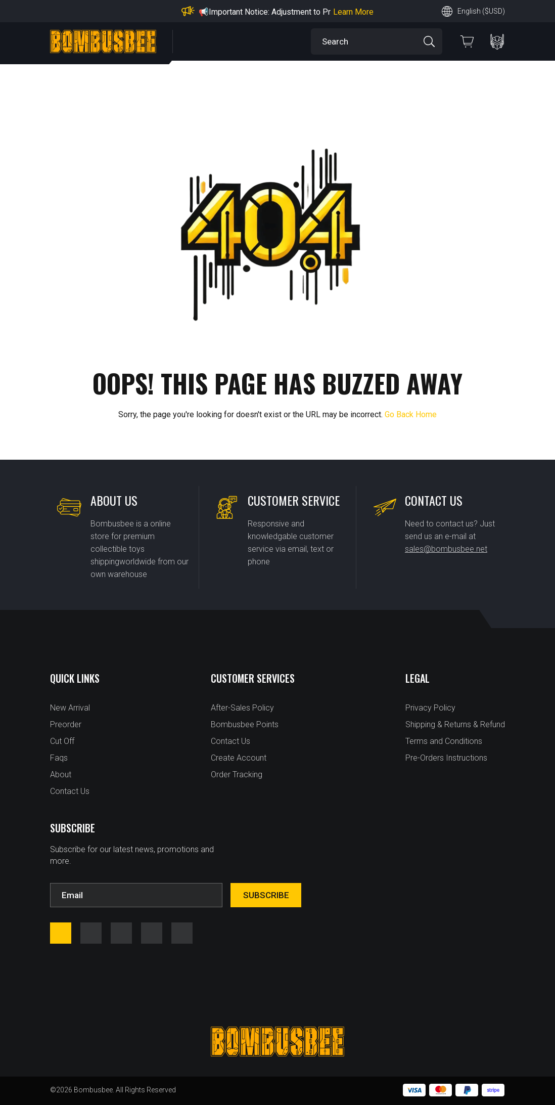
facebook (60, 933)
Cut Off (62, 741)
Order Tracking (236, 774)
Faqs (59, 758)
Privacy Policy (430, 708)
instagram (91, 933)
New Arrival (70, 708)
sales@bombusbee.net (446, 549)
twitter (151, 933)
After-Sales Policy (242, 708)
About (60, 774)
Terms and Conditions (443, 741)
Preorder (65, 724)
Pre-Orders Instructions (446, 758)
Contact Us (69, 791)
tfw (182, 933)
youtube (121, 933)
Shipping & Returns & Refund (455, 724)
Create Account (238, 758)
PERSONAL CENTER (497, 42)
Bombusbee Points (245, 724)
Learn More (353, 12)
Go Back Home (411, 414)
